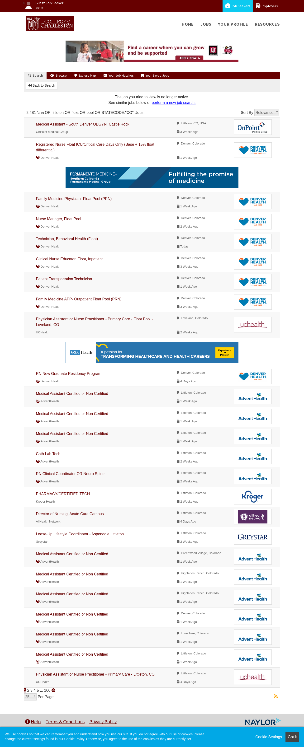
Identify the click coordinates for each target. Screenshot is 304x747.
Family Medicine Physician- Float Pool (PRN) (74, 199)
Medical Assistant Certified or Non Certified (72, 394)
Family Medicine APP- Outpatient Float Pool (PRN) (78, 299)
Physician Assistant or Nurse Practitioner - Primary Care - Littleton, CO (95, 674)
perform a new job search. (174, 103)
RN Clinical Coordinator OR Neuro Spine (70, 474)
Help (33, 721)
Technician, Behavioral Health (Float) (67, 239)
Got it (292, 737)
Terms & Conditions (65, 721)
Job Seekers (237, 6)
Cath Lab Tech (48, 454)
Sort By (247, 113)
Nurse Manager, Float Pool (58, 219)
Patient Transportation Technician (64, 279)
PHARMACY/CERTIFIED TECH (63, 494)
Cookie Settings (268, 737)
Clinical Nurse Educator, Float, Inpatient (69, 259)
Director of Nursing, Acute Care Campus (70, 514)
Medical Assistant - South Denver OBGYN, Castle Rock (82, 124)
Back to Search (41, 85)
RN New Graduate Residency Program (68, 374)
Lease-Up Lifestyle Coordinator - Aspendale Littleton (80, 534)
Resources (267, 24)
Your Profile (233, 24)
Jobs (205, 24)
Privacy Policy (103, 721)
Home (188, 24)
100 (47, 690)
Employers (267, 6)
